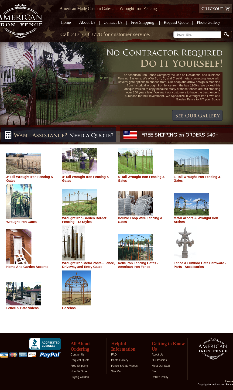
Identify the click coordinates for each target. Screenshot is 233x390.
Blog (154, 371)
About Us (87, 22)
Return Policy (160, 377)
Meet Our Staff (161, 365)
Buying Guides (80, 377)
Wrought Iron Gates (21, 222)
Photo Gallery (208, 22)
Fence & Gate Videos (22, 308)
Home (66, 22)
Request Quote (176, 22)
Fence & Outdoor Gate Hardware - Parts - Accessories (200, 265)
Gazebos (69, 308)
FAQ (114, 354)
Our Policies (159, 360)
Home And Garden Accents (27, 267)
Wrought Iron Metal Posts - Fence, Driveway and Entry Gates (88, 265)
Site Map (116, 371)
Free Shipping (143, 22)
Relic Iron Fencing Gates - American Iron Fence (138, 265)
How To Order (79, 371)
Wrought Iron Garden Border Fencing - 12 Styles (84, 220)
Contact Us (113, 22)
